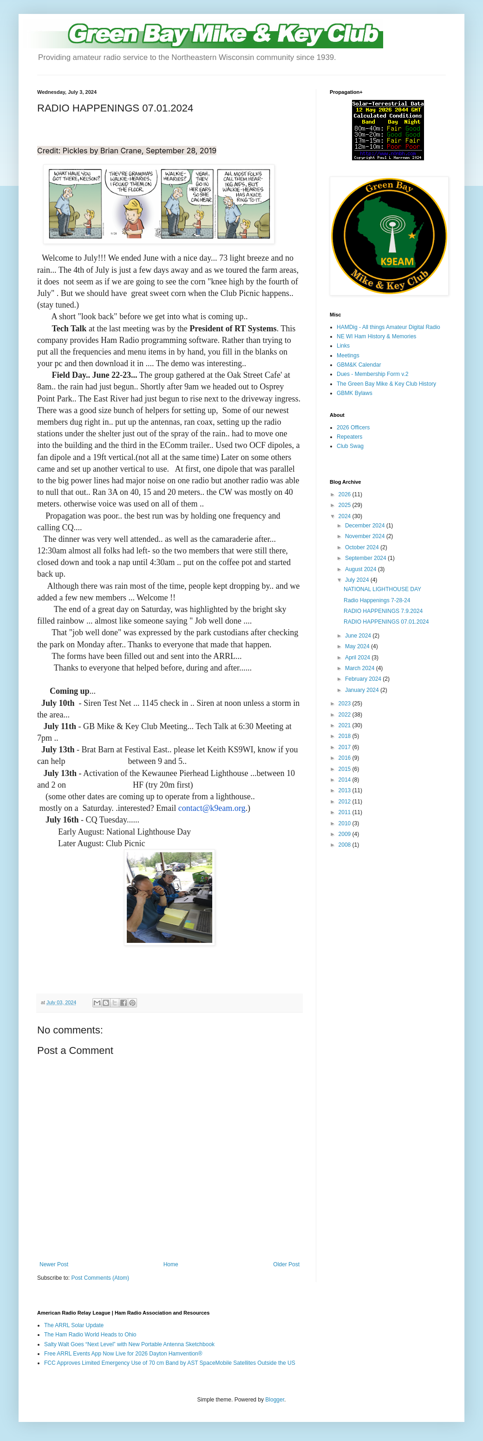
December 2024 (365, 525)
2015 (345, 769)
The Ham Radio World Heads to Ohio (90, 1334)
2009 (345, 834)
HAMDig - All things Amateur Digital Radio (388, 327)
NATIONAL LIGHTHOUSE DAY (382, 589)
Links (343, 345)
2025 (345, 505)
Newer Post (53, 1264)
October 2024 (362, 547)
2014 (345, 779)
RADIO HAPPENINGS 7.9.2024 (383, 611)
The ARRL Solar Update (74, 1325)
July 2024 (358, 580)
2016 (345, 758)
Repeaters (349, 437)
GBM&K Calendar (359, 365)
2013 (345, 790)
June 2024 (358, 635)
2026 (345, 494)
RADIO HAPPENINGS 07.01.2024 (386, 622)
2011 (345, 812)
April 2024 (358, 657)
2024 (345, 516)
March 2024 (360, 668)
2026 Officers (353, 427)
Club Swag (350, 446)
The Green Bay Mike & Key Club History (386, 384)
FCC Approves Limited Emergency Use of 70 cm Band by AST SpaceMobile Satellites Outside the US (169, 1363)
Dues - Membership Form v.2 (372, 374)
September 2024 (366, 558)
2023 (345, 703)
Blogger (274, 1399)
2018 (345, 736)
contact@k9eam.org (212, 808)
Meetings (348, 355)
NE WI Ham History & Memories (376, 336)
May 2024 (358, 646)
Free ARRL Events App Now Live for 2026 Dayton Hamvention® (123, 1353)
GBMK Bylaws (354, 393)
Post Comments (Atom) (100, 1278)
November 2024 (365, 536)
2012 (345, 801)
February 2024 (364, 679)
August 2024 (361, 569)
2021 (345, 725)
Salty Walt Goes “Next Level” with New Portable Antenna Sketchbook (129, 1344)
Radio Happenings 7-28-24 (377, 600)
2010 (345, 823)
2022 (345, 714)
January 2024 (362, 690)
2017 (345, 747)
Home (170, 1264)
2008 (345, 845)
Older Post (286, 1264)
